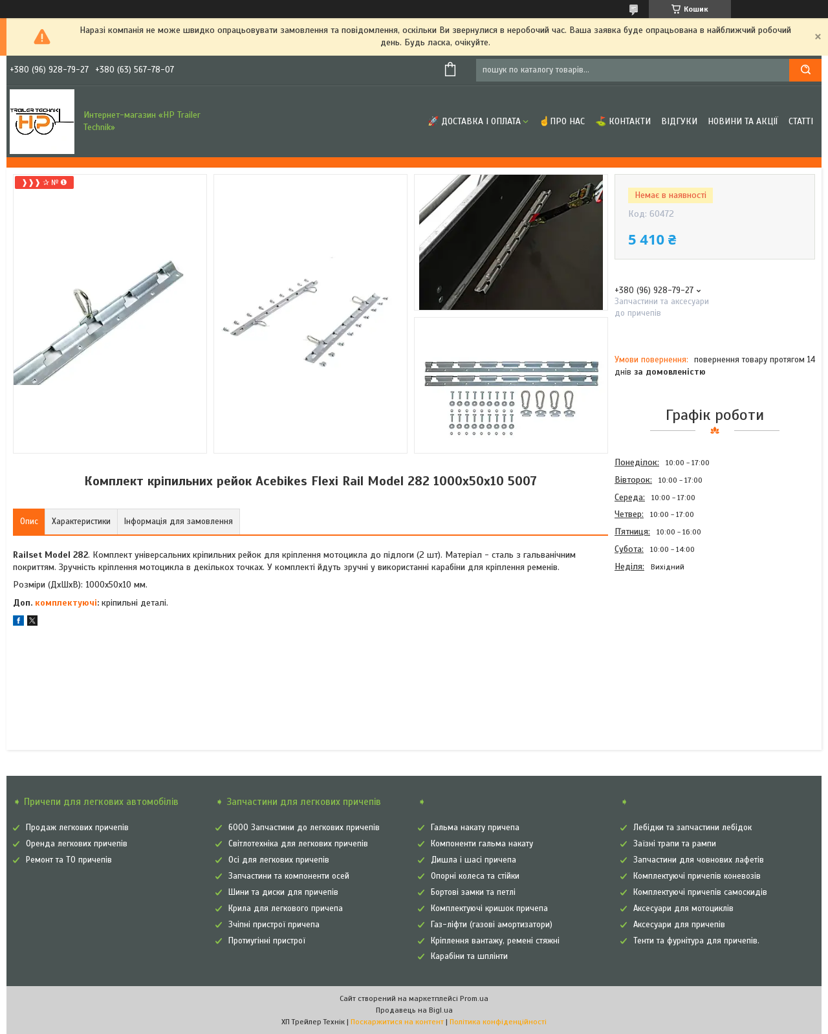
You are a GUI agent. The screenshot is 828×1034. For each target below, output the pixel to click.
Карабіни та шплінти (469, 956)
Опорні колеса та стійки (475, 876)
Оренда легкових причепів (76, 844)
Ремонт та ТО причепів (69, 860)
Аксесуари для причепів (679, 924)
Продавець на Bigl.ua (414, 1010)
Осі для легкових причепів (278, 860)
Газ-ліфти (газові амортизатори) (491, 924)
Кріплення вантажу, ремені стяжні (495, 941)
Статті (801, 121)
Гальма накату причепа (475, 827)
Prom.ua (474, 998)
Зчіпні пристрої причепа (274, 924)
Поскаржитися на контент (397, 1021)
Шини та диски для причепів (283, 892)
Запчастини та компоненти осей (288, 876)
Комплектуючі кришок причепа (489, 908)
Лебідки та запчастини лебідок (692, 827)
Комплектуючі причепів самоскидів (700, 892)
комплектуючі (66, 602)
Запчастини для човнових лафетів (698, 860)
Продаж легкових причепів (77, 827)
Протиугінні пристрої (266, 941)
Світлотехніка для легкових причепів (298, 844)
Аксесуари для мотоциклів (683, 908)
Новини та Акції (743, 121)
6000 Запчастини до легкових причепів (304, 827)
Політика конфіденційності (498, 1021)
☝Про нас (562, 121)
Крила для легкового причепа (285, 908)
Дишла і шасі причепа (473, 860)
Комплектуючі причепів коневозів (697, 876)
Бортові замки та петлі (473, 892)
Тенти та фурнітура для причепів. (696, 941)
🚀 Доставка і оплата (474, 121)
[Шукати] (805, 70)
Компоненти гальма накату (482, 844)
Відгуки (679, 121)
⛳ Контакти (623, 121)
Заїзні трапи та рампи (674, 844)
